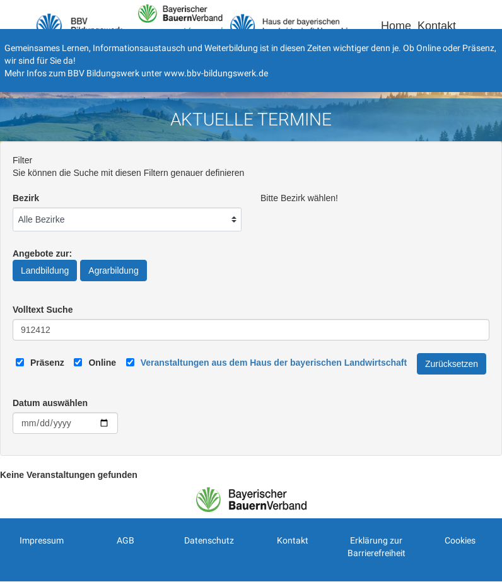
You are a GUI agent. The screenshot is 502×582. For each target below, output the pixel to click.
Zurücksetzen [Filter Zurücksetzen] (451, 364)
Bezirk (26, 198)
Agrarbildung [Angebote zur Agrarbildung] (113, 270)
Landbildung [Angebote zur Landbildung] (45, 270)
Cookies (460, 540)
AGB (125, 540)
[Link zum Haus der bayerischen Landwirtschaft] (274, 363)
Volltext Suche (43, 310)
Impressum (42, 540)
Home (396, 26)
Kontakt (436, 26)
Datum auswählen (50, 403)
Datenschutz (209, 540)
